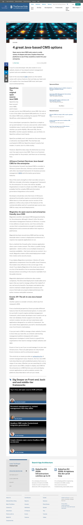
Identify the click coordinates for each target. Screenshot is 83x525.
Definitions (38, 4)
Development (48, 7)
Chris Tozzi (16, 63)
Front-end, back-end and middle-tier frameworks (20, 21)
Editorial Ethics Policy (11, 501)
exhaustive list (37, 356)
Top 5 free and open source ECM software (59, 126)
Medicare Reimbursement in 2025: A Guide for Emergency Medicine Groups (61, 89)
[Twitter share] (6, 68)
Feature (15, 42)
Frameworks (58, 7)
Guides (44, 497)
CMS (25, 77)
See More (61, 105)
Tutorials (45, 514)
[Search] (67, 4)
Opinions (45, 501)
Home (7, 21)
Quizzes (45, 507)
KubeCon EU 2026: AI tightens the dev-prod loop (66, 472)
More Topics (77, 7)
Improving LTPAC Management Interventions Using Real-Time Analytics (60, 94)
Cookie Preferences (65, 505)
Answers (27, 504)
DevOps (39, 7)
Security (34, 1)
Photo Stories (46, 504)
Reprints (27, 501)
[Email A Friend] (6, 80)
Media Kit (8, 517)
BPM (20, 173)
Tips (44, 510)
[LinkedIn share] (6, 72)
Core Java (32, 8)
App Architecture (10, 1)
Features (27, 517)
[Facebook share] (6, 64)
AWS (38, 1)
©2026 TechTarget (65, 497)
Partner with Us (10, 514)
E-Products (27, 510)
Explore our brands (75, 1)
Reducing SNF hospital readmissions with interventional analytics (59, 100)
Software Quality (18, 1)
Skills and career (67, 9)
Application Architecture (18, 471)
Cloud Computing (27, 1)
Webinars (44, 4)
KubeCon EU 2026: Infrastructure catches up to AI (42, 472)
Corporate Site (9, 520)
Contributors (28, 497)
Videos (32, 4)
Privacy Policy (64, 503)
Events (26, 514)
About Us (8, 497)
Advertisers (9, 510)
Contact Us (9, 507)
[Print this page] (6, 76)
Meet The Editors (10, 504)
